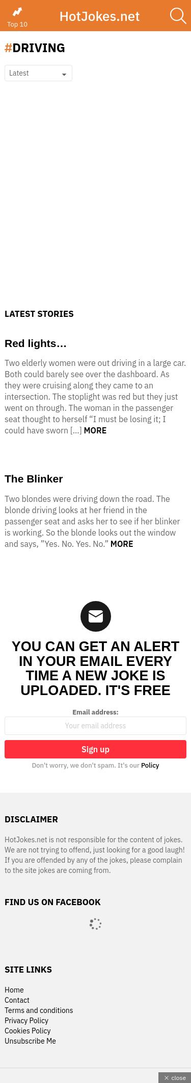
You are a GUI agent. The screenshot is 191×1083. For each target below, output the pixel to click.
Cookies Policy (27, 1031)
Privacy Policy (26, 1021)
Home (14, 990)
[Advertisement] (95, 208)
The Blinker (34, 479)
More (95, 430)
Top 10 (17, 17)
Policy (150, 765)
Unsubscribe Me (30, 1041)
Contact (17, 1000)
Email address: (95, 721)
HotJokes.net (99, 16)
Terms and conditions (39, 1010)
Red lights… (36, 343)
